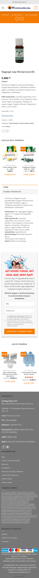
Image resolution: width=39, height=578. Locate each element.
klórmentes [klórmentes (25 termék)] (14, 507)
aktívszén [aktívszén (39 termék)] (9, 493)
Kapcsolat (5, 464)
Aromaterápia (17, 15)
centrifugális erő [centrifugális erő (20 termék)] (28, 499)
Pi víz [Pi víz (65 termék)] (14, 513)
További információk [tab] (12, 192)
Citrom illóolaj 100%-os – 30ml (10, 168)
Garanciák (5, 541)
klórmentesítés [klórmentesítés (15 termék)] (23, 507)
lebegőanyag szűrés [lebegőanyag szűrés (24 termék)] (16, 510)
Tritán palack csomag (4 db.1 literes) (29, 373)
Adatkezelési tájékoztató (10, 475)
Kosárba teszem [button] (10, 381)
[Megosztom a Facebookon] (3, 131)
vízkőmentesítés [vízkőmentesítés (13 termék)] (6, 522)
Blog (3, 457)
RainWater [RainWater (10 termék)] (28, 513)
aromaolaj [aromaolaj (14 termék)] (14, 496)
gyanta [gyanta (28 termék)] (26, 502)
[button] (3, 7)
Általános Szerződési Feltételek (12, 472)
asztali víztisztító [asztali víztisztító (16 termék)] (23, 496)
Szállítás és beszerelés (9, 538)
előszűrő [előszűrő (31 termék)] (15, 502)
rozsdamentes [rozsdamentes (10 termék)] (6, 516)
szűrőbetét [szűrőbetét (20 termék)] (5, 519)
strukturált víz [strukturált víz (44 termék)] (32, 516)
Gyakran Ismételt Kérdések (11, 461)
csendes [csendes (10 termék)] (9, 502)
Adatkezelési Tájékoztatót (16, 316)
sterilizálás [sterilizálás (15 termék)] (24, 516)
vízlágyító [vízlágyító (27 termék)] (15, 522)
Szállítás (4, 534)
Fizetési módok (7, 482)
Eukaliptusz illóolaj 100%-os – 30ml (28, 168)
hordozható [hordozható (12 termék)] (14, 505)
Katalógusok (6, 468)
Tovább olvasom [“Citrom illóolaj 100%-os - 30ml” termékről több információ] (10, 174)
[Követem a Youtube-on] (7, 447)
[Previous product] (22, 19)
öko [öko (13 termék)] (28, 522)
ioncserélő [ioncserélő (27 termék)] (27, 505)
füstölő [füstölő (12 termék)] (21, 502)
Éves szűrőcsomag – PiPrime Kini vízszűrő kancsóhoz (10, 374)
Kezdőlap (5, 15)
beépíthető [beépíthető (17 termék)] (5, 499)
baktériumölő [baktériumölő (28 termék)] (33, 496)
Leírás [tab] (5, 187)
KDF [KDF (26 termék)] (33, 505)
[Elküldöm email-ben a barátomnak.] (7, 131)
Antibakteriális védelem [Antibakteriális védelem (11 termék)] (27, 493)
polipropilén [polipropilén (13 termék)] (20, 513)
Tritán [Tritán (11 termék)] (11, 519)
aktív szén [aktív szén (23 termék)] (16, 493)
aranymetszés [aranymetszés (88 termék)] (6, 496)
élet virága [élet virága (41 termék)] (22, 522)
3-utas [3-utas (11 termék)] (4, 493)
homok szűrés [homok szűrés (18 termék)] (6, 505)
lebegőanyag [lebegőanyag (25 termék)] (5, 510)
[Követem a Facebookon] (3, 447)
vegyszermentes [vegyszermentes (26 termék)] (19, 519)
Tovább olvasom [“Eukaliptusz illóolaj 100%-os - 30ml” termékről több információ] (29, 174)
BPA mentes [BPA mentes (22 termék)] (18, 499)
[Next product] (17, 19)
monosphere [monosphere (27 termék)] (27, 510)
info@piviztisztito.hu (19, 2)
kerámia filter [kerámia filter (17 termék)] (6, 507)
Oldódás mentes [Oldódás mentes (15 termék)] (6, 513)
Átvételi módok (7, 479)
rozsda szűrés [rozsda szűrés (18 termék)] (16, 516)
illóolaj (8, 126)
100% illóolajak (31, 15)
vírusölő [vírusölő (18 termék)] (27, 519)
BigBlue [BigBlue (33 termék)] (11, 499)
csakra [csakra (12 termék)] (4, 502)
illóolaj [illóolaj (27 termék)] (21, 505)
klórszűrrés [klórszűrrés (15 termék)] (32, 507)
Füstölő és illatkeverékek (26, 123)
